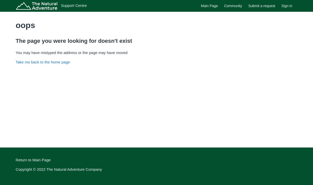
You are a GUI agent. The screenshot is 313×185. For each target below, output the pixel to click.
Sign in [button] (286, 6)
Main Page (209, 6)
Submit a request (261, 6)
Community (233, 6)
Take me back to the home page (43, 62)
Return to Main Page (33, 160)
